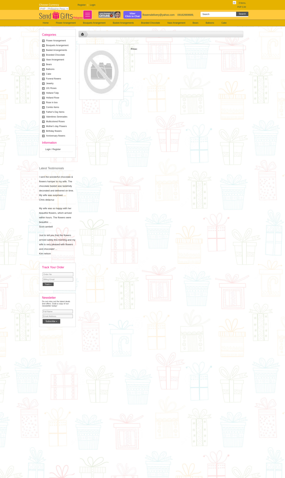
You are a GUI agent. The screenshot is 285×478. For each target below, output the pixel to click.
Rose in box (52, 102)
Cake (224, 23)
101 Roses (51, 88)
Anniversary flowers (55, 136)
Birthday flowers (54, 131)
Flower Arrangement (66, 23)
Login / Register (53, 149)
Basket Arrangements (123, 23)
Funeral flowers (53, 78)
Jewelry (50, 83)
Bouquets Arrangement (94, 23)
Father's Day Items (55, 112)
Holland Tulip (52, 93)
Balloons (210, 23)
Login (92, 5)
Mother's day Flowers (56, 126)
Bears (195, 23)
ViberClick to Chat (132, 15)
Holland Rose (52, 97)
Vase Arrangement (176, 23)
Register (82, 5)
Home (46, 23)
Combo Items (52, 107)
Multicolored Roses (55, 121)
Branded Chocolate (150, 23)
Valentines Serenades (57, 116)
